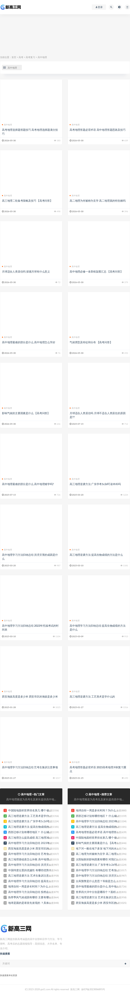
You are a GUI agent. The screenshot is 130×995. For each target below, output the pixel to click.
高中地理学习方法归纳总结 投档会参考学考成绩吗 (37, 891)
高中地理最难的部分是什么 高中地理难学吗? (28, 484)
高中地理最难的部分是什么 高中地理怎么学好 (28, 342)
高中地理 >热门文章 (32, 794)
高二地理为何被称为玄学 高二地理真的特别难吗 (97, 200)
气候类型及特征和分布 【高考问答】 (91, 342)
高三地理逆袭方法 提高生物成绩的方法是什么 (96, 554)
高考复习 (30, 57)
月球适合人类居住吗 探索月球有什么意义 (26, 271)
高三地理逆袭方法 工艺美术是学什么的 (92, 696)
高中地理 (42, 57)
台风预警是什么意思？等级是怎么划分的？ (101, 881)
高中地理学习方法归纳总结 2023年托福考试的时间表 (39, 842)
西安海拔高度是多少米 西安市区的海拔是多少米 (30, 696)
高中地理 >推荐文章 (100, 794)
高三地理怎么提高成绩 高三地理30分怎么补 (34, 837)
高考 (21, 57)
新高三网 (75, 989)
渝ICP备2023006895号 (93, 989)
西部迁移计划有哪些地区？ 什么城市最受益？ (35, 832)
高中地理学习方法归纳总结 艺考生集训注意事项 (30, 767)
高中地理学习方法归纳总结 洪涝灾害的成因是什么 (37, 864)
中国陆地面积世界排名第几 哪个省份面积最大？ (36, 810)
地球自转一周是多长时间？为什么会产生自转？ (36, 886)
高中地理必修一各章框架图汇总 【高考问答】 (96, 271)
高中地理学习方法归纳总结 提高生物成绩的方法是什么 (40, 881)
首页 (14, 57)
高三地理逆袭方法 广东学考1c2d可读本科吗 (95, 484)
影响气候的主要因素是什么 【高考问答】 (26, 413)
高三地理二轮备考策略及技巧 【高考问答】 (27, 200)
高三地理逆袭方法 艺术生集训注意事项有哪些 (35, 875)
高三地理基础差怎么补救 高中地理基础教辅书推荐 (37, 859)
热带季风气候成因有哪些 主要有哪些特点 (32, 897)
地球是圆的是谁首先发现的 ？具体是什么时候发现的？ (40, 902)
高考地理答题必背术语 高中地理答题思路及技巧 (97, 129)
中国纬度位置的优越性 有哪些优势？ (30, 870)
